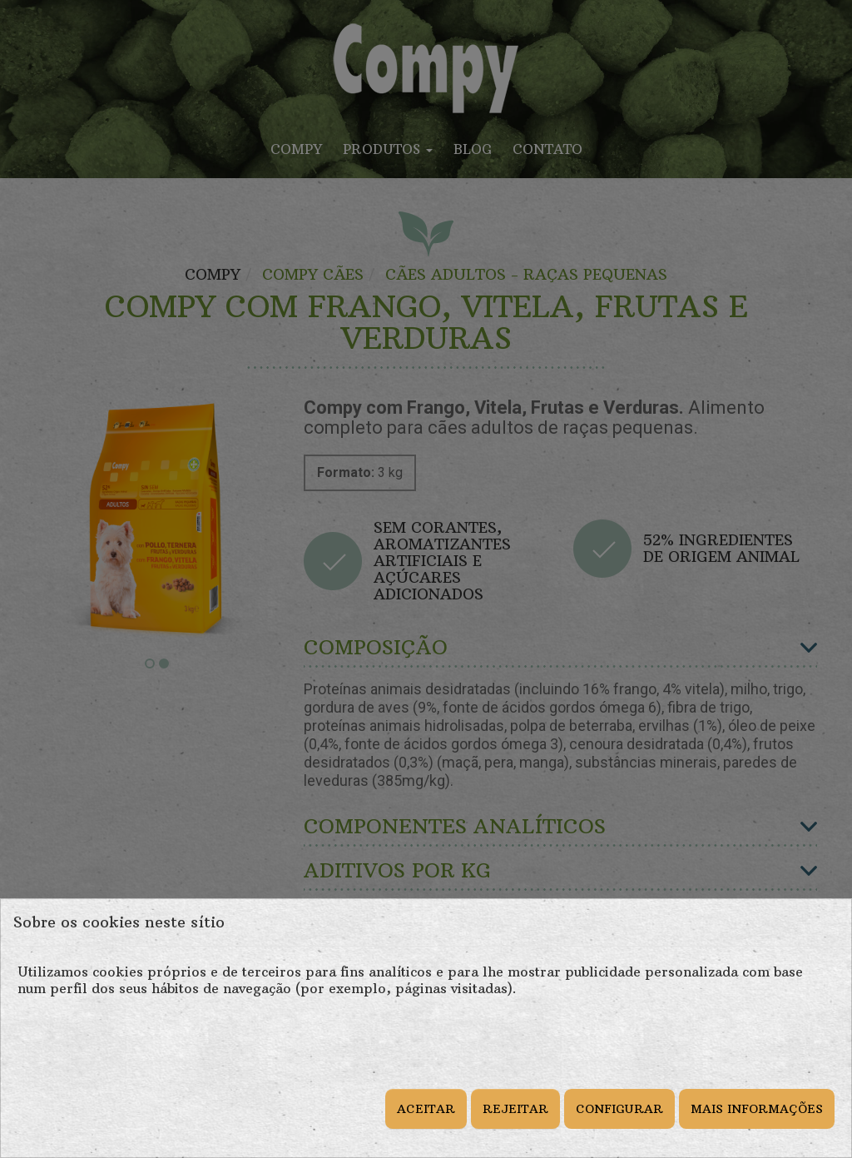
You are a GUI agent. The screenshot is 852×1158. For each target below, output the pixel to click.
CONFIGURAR (619, 1108)
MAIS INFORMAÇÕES (757, 1108)
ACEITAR (426, 1108)
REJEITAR (515, 1108)
